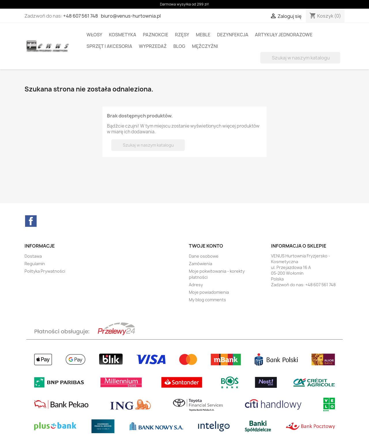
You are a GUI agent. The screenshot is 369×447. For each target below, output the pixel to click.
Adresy (196, 284)
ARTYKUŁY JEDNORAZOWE (283, 34)
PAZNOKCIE (155, 34)
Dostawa (33, 256)
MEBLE (203, 34)
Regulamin (35, 263)
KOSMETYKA (122, 34)
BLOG (179, 46)
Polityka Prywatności (45, 271)
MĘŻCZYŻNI (205, 46)
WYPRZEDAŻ (153, 46)
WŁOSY (94, 34)
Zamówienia (200, 263)
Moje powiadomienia (209, 292)
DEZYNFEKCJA (232, 34)
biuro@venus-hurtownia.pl (131, 16)
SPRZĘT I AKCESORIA (109, 46)
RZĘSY (182, 34)
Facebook (31, 221)
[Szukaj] (300, 57)
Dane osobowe (204, 256)
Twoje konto (206, 246)
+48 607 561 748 (80, 16)
